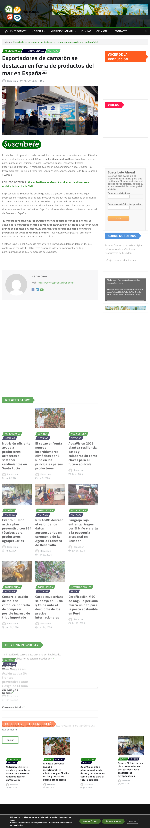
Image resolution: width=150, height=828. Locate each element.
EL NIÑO (86, 31)
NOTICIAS (38, 31)
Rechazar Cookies (109, 821)
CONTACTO (121, 31)
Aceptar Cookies (83, 821)
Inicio (7, 41)
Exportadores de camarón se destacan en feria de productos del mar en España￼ (55, 41)
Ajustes (131, 821)
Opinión (102, 31)
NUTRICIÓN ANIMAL (63, 31)
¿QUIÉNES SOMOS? (15, 31)
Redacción (12, 80)
